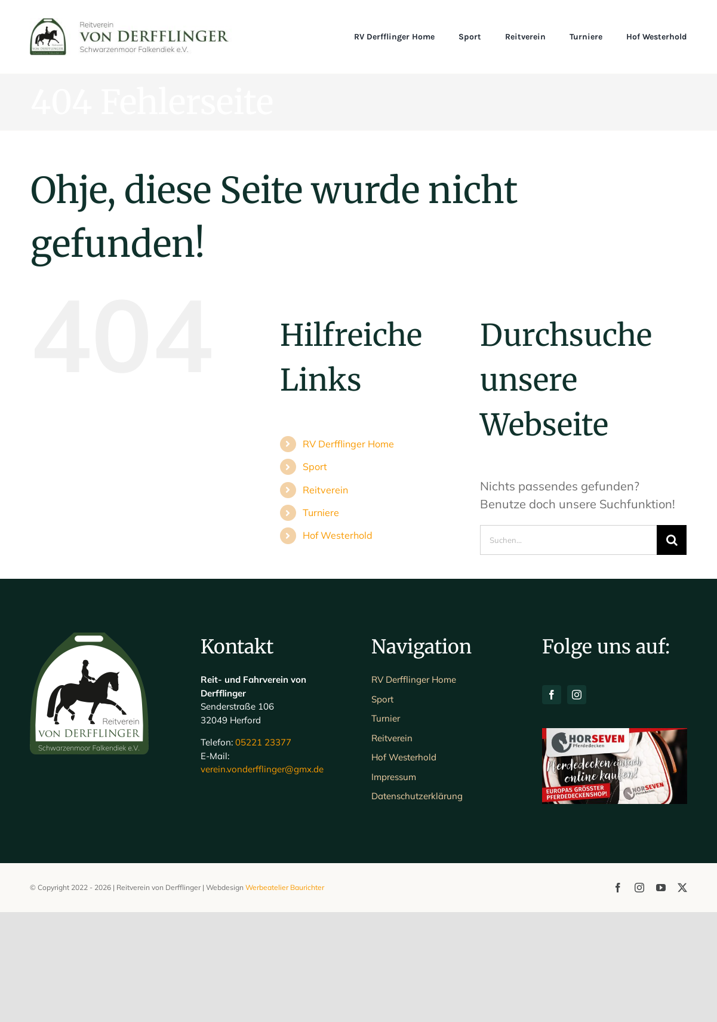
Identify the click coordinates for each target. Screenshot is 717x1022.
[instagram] (576, 805)
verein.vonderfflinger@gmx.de (262, 879)
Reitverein (325, 490)
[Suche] (672, 540)
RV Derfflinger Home (348, 444)
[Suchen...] (568, 540)
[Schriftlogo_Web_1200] (130, 23)
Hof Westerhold (338, 535)
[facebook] (551, 805)
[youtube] (661, 997)
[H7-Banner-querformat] (614, 844)
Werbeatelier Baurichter (284, 997)
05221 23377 (263, 852)
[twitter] (682, 997)
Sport (315, 466)
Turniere (321, 512)
